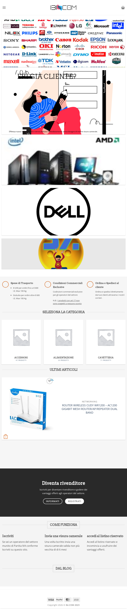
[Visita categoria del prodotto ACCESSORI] (21, 342)
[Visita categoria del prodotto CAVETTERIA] (105, 342)
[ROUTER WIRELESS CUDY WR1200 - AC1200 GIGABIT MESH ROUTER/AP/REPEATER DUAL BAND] (28, 408)
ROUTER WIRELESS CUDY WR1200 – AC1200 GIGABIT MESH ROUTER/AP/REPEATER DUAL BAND (89, 408)
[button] (4, 7)
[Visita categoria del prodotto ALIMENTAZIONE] (63, 342)
